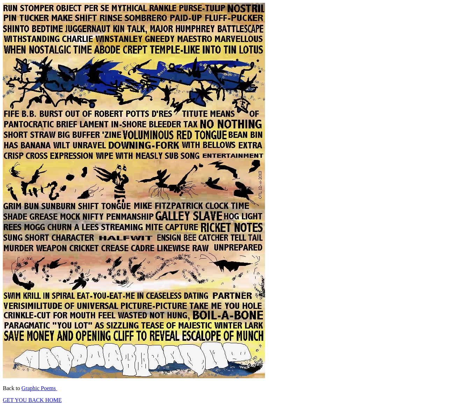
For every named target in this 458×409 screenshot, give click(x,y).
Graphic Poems (39, 388)
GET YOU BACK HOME (32, 400)
